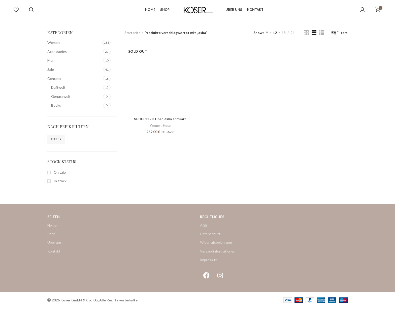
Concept (54, 81)
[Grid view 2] (306, 36)
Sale (50, 72)
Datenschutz (210, 237)
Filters (342, 36)
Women (53, 45)
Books (56, 108)
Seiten (53, 219)
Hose (166, 129)
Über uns (54, 245)
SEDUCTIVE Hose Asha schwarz (160, 122)
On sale (59, 175)
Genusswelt (61, 99)
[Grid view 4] (321, 36)
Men (50, 63)
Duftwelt (58, 90)
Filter (56, 142)
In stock (60, 184)
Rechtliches (212, 219)
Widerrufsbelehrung (216, 245)
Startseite (132, 36)
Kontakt (53, 254)
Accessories (57, 54)
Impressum (209, 263)
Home (52, 228)
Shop (51, 237)
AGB (204, 228)
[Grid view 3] (314, 36)
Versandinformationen (217, 254)
